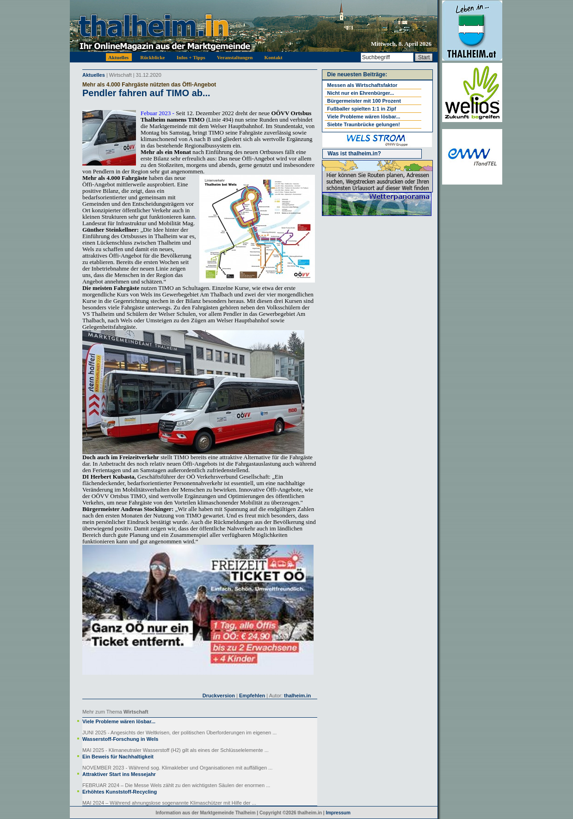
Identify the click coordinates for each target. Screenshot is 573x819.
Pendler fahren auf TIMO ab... (146, 93)
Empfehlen (252, 695)
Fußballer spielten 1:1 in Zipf (361, 108)
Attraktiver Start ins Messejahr (119, 774)
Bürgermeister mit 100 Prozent (364, 101)
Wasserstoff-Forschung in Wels (120, 739)
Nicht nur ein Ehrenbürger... (360, 93)
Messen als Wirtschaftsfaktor (362, 85)
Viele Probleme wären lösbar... (118, 721)
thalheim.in (297, 695)
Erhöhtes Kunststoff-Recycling (119, 791)
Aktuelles (93, 75)
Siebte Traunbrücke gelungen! (363, 124)
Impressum (338, 812)
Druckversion (219, 695)
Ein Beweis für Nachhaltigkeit (118, 756)
